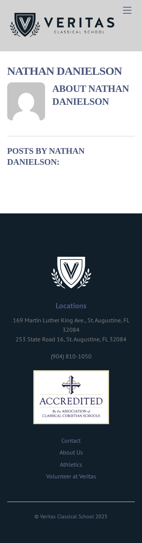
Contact (71, 440)
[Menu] (127, 10)
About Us (71, 452)
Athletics (71, 464)
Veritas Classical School (67, 516)
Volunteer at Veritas (71, 476)
